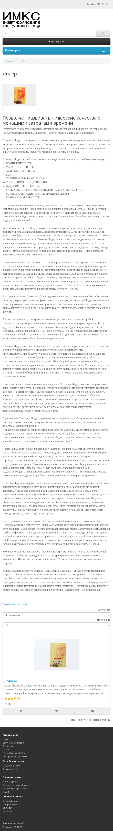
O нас (5, 739)
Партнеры (8, 746)
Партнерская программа (15, 788)
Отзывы (6, 749)
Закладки (7, 807)
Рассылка (7, 811)
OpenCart (22, 823)
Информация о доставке (15, 756)
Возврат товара (10, 769)
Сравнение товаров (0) (15, 604)
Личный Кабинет (11, 801)
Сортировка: (104, 609)
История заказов (11, 804)
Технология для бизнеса (15, 753)
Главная (10, 61)
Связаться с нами (11, 765)
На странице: (103, 619)
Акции (6, 791)
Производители (10, 781)
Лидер (25, 61)
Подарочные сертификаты (16, 785)
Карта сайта (8, 772)
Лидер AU (11, 680)
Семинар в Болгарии (13, 742)
